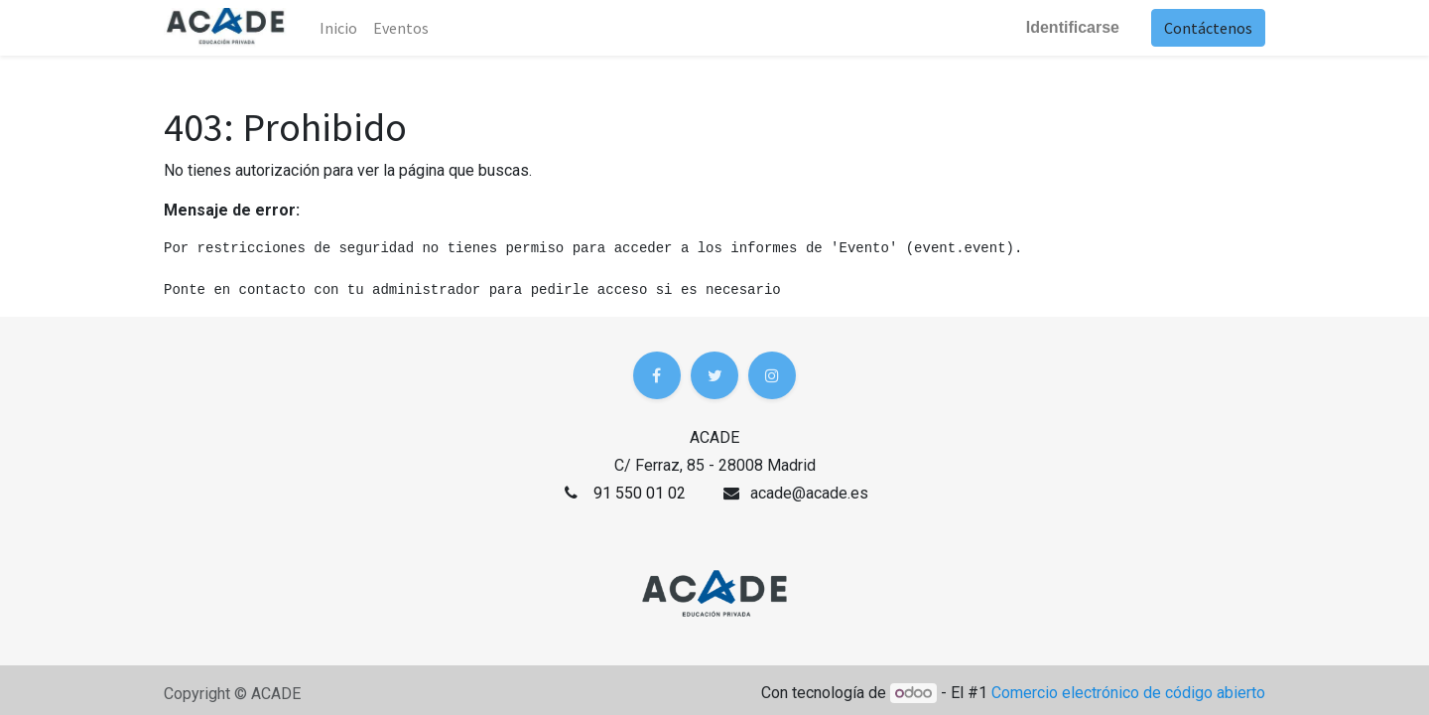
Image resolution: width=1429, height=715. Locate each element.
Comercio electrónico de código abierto (1128, 692)
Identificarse (1072, 27)
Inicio (338, 28)
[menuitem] (401, 28)
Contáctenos (1208, 28)
